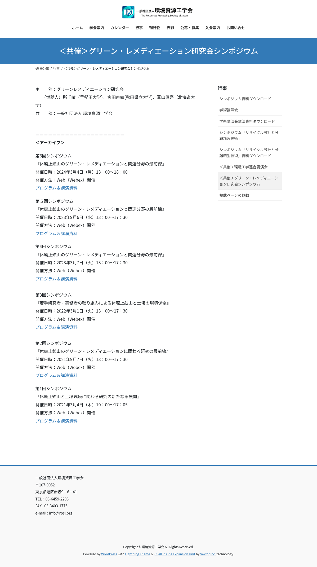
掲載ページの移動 (234, 195)
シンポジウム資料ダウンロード (245, 98)
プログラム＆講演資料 (56, 187)
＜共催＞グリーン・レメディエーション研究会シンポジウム (249, 181)
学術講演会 (229, 109)
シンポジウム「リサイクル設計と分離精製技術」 (249, 135)
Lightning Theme (137, 554)
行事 (222, 87)
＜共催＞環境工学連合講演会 (244, 166)
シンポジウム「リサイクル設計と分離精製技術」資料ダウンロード (249, 152)
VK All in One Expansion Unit (174, 554)
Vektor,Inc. (208, 554)
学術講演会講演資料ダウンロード (247, 121)
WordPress (109, 554)
